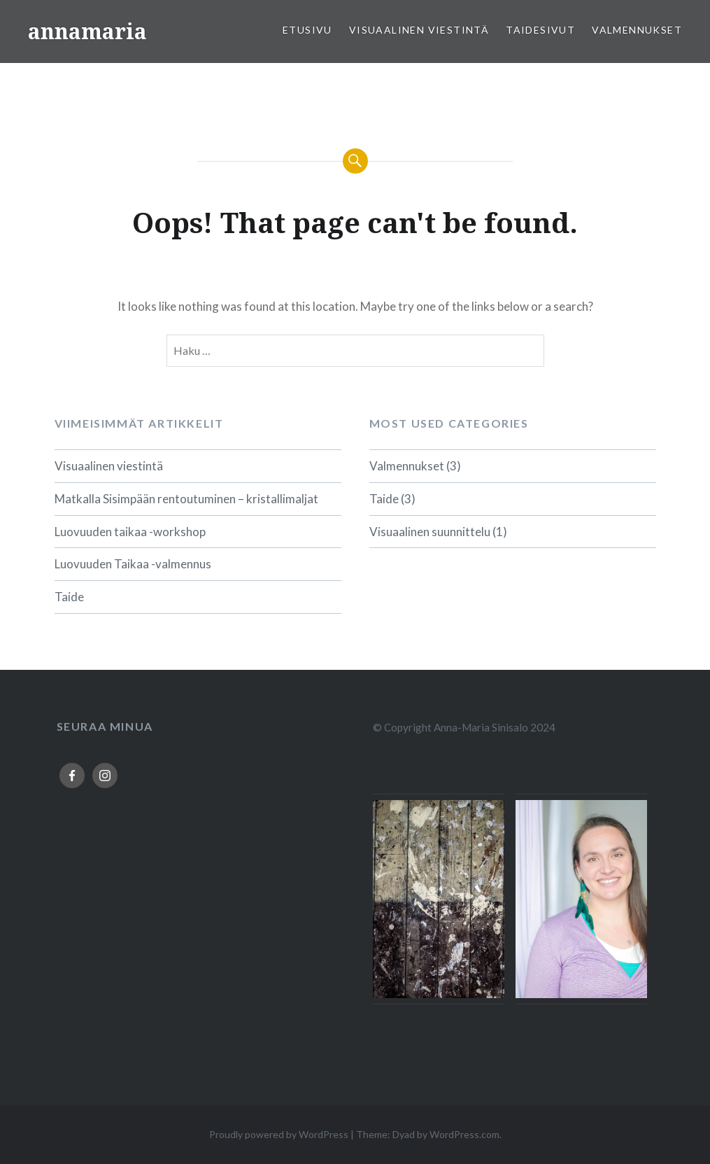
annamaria (87, 31)
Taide (69, 596)
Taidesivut (540, 30)
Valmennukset (637, 30)
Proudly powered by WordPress (278, 1134)
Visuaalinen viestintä (419, 30)
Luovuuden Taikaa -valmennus (133, 563)
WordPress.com (464, 1134)
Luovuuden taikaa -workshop (130, 531)
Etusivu (307, 30)
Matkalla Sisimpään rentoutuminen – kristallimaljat (186, 498)
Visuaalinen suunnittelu (429, 531)
